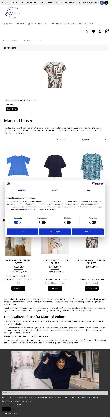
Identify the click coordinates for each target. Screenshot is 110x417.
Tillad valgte (55, 232)
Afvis (22, 232)
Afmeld (15, 409)
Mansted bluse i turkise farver (18, 261)
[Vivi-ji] (13, 12)
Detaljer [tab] (55, 190)
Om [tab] (88, 190)
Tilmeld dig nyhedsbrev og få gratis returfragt (58, 2)
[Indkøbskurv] (106, 31)
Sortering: (61, 139)
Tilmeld (6, 409)
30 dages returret (28, 2)
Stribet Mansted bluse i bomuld (55, 261)
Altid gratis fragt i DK (10, 2)
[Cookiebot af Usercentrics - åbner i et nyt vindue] (94, 183)
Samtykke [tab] (22, 190)
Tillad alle (87, 232)
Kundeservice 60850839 (89, 2)
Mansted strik (30, 299)
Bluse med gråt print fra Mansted (21, 101)
